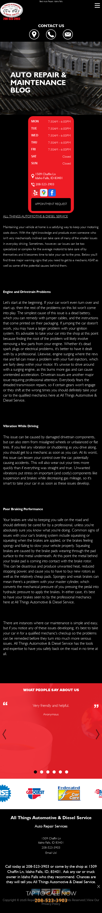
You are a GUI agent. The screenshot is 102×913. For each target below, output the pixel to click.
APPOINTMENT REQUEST (51, 204)
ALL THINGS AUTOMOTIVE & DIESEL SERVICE (35, 216)
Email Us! (51, 853)
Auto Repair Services (51, 826)
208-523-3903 (45, 184)
